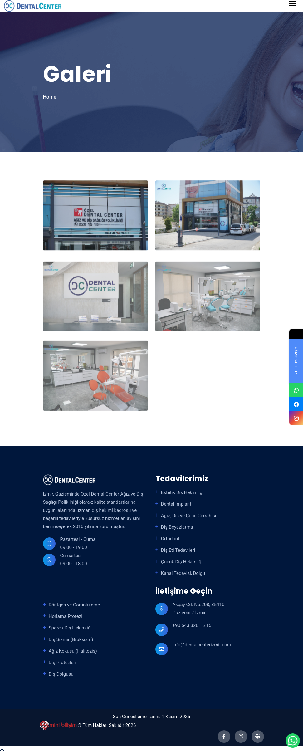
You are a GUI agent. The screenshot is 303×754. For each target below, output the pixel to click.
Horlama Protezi (65, 616)
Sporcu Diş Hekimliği (70, 628)
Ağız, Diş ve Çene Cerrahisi (188, 515)
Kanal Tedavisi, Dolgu (183, 573)
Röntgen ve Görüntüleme (74, 605)
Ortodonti (171, 538)
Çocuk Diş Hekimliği (182, 562)
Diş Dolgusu (61, 674)
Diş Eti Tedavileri (178, 550)
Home (49, 97)
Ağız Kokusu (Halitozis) (73, 651)
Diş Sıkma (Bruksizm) (71, 639)
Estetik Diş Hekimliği (182, 492)
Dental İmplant (176, 504)
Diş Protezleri (62, 662)
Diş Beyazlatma (177, 527)
